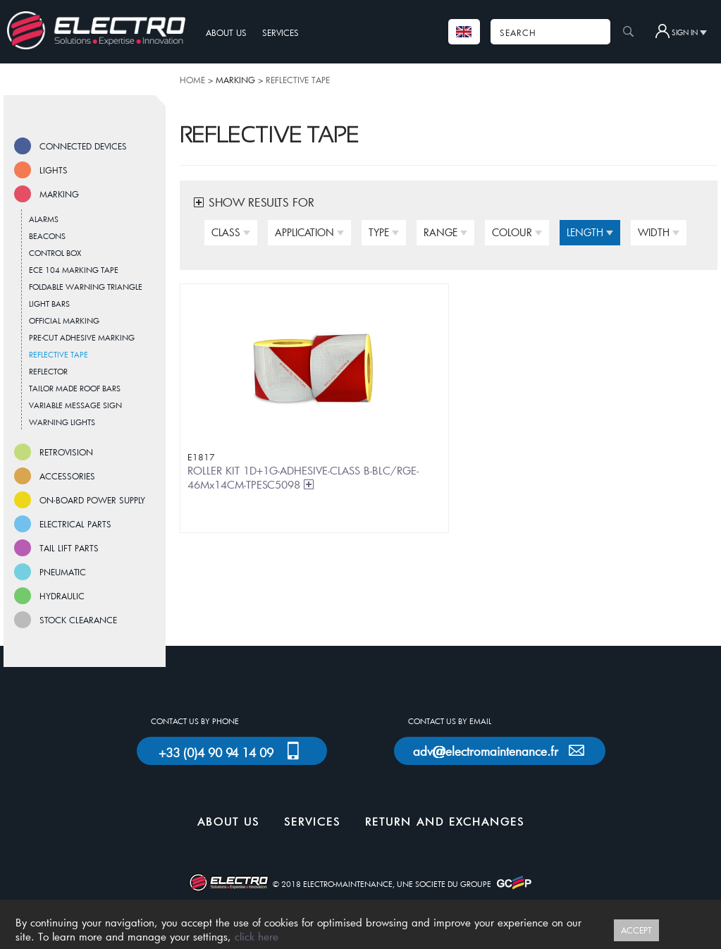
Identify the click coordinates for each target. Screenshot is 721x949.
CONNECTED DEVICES (83, 146)
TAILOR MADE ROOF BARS (75, 388)
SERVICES (280, 32)
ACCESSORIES (67, 476)
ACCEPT (636, 930)
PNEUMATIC (62, 571)
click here (256, 936)
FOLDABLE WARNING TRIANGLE (85, 286)
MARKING (59, 194)
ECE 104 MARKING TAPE (73, 269)
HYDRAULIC (62, 595)
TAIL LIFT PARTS (69, 547)
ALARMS (43, 219)
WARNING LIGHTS (62, 422)
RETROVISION (66, 452)
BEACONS (47, 236)
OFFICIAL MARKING (64, 320)
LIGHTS (53, 170)
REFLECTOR (48, 371)
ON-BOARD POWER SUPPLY (92, 500)
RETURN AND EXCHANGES (444, 821)
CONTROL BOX (55, 252)
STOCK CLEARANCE (78, 619)
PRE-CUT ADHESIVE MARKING (82, 337)
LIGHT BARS (49, 303)
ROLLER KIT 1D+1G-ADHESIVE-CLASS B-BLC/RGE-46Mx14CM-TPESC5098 (303, 477)
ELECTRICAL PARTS (75, 523)
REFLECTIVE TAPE (298, 79)
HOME (192, 79)
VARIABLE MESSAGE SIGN (75, 405)
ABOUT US (226, 32)
